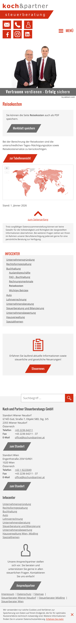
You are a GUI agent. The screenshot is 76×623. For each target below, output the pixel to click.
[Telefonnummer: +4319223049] (23, 470)
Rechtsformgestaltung (18, 264)
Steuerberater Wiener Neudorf (18, 598)
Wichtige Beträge (18, 290)
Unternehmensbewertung (21, 313)
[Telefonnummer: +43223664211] (24, 430)
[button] (17, 25)
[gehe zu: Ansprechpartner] (25, 585)
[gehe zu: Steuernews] (38, 369)
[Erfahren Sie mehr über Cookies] (55, 619)
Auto (9, 295)
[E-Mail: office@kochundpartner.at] (30, 437)
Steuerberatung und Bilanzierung (25, 308)
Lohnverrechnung (16, 299)
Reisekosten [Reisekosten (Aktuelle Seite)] (16, 286)
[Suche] (43, 398)
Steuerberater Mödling (52, 598)
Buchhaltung (13, 268)
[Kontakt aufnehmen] (7, 25)
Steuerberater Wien (12, 601)
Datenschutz (24, 594)
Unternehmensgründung (20, 259)
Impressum (7, 594)
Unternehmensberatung (20, 304)
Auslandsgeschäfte (19, 272)
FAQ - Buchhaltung (19, 277)
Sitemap (39, 594)
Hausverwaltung (15, 317)
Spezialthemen (14, 321)
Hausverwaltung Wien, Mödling (20, 533)
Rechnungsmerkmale (21, 281)
